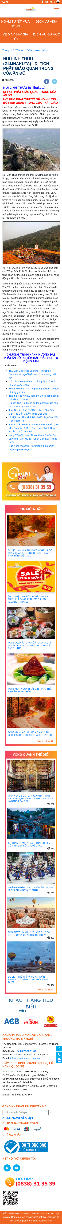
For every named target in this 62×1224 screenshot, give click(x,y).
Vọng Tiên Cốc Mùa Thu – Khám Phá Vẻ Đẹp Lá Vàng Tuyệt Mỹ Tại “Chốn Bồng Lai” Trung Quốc (33, 439)
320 (50, 893)
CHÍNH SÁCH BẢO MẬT (17, 1118)
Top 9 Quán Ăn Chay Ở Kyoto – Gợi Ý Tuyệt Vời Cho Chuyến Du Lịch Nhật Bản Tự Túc (29, 645)
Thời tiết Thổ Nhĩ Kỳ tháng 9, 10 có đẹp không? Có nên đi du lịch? (29, 933)
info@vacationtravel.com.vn (25, 1058)
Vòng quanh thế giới (38, 50)
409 (50, 937)
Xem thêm (45, 741)
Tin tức (20, 50)
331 (50, 803)
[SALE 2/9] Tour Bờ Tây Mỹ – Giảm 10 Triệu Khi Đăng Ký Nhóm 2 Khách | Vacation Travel (28, 599)
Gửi (51, 1112)
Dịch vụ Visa (46, 21)
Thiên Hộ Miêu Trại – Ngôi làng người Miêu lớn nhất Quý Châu (31, 889)
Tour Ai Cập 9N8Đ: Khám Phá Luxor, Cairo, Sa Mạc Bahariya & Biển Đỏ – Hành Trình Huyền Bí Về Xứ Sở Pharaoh (33, 428)
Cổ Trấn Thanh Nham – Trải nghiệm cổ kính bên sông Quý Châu (29, 844)
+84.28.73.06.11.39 (25, 1051)
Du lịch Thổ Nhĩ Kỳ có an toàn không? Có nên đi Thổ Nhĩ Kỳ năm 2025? (28, 979)
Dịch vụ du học (46, 34)
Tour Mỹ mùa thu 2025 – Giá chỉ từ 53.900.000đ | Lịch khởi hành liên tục (30, 733)
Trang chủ (8, 50)
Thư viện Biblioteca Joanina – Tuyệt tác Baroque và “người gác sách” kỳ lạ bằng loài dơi (32, 374)
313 (50, 848)
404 (50, 984)
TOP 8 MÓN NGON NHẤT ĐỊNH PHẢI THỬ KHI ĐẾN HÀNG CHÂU (30, 690)
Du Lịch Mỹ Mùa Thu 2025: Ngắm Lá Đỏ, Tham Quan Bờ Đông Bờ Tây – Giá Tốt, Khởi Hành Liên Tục (30, 553)
